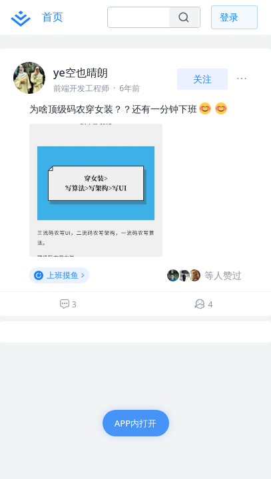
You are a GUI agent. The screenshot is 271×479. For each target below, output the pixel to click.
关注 (202, 79)
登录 (229, 17)
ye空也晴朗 (80, 72)
